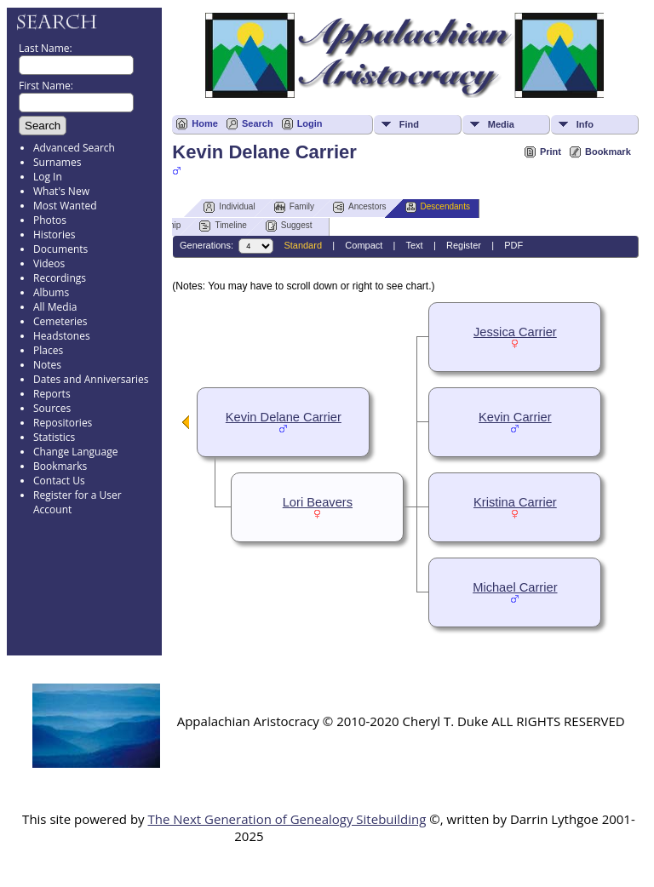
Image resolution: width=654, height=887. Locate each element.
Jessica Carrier (515, 332)
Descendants (437, 207)
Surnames (57, 162)
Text (413, 245)
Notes (47, 365)
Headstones (61, 336)
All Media (55, 307)
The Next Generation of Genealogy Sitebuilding (286, 818)
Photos (49, 220)
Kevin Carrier (515, 417)
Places (48, 350)
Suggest (289, 226)
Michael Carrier (515, 587)
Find (409, 124)
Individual (229, 207)
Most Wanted (65, 205)
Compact (363, 245)
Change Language (75, 451)
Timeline (222, 226)
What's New (61, 191)
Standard (303, 245)
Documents (60, 249)
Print (550, 151)
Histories (54, 234)
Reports (52, 393)
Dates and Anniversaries (90, 379)
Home (205, 123)
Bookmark (608, 151)
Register (463, 245)
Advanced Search (74, 147)
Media (501, 124)
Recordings (59, 278)
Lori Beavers (318, 502)
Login (310, 123)
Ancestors (359, 207)
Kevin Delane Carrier (283, 417)
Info (585, 124)
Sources (52, 408)
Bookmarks (60, 466)
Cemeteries (60, 321)
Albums (51, 292)
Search (257, 123)
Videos (49, 263)
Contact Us (59, 480)
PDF (513, 245)
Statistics (54, 437)
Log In (47, 176)
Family (294, 207)
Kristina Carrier (515, 502)
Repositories (62, 422)
